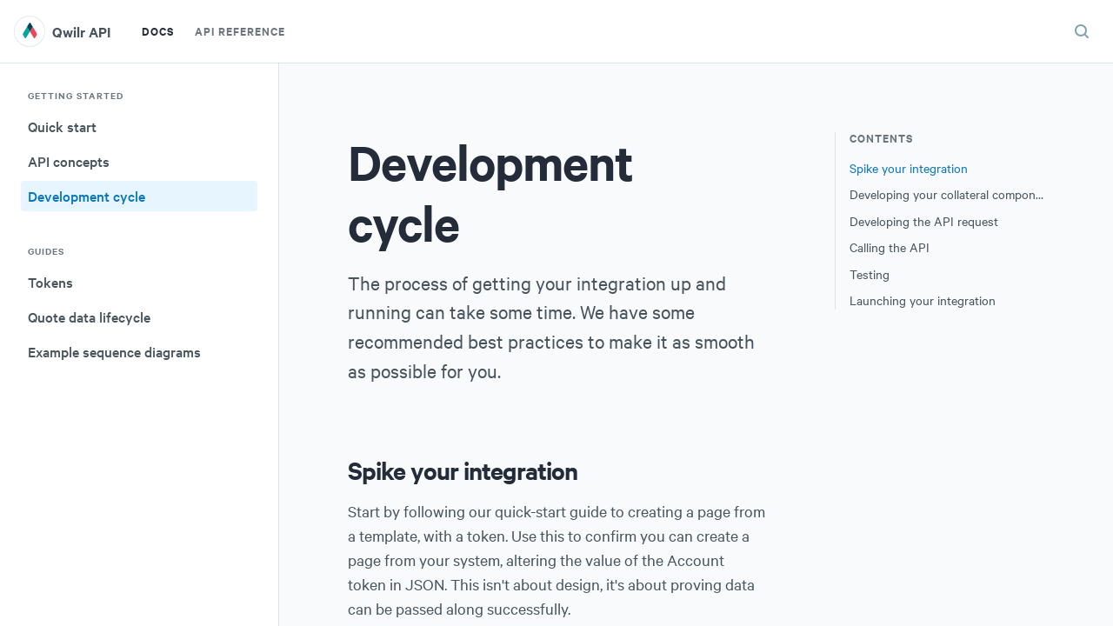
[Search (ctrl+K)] (1081, 31)
